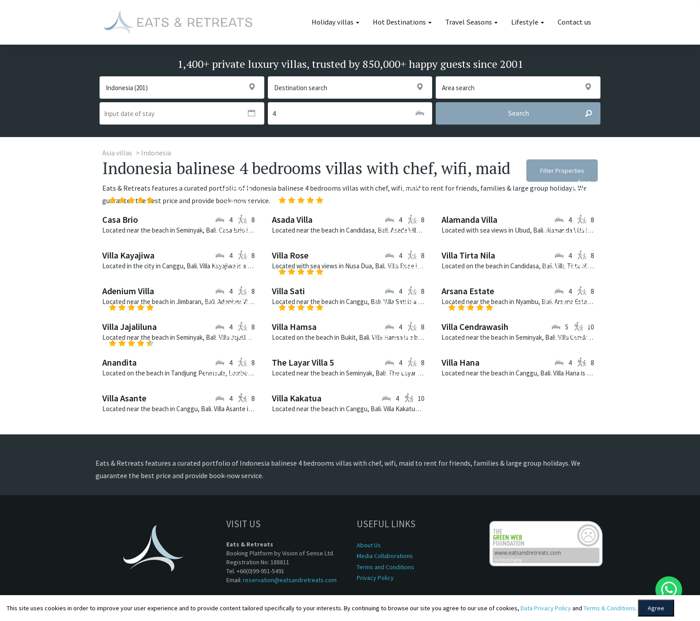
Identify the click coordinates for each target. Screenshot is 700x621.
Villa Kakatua (296, 398)
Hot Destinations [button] (402, 22)
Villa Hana (460, 362)
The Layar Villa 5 (303, 362)
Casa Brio (120, 219)
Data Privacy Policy (546, 608)
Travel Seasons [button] (471, 22)
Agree (656, 608)
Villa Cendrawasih (475, 326)
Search (554, 113)
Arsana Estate (468, 290)
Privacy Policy (375, 578)
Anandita (119, 362)
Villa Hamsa (294, 326)
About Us (369, 545)
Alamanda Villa (469, 219)
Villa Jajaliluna (129, 326)
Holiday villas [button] (335, 22)
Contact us (574, 22)
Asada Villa (292, 219)
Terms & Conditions (609, 608)
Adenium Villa (128, 290)
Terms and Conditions (385, 567)
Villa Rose (290, 255)
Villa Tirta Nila (468, 255)
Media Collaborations (385, 556)
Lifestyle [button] (527, 22)
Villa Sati (288, 290)
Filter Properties (562, 171)
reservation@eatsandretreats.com (290, 580)
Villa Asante (124, 398)
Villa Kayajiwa (128, 255)
